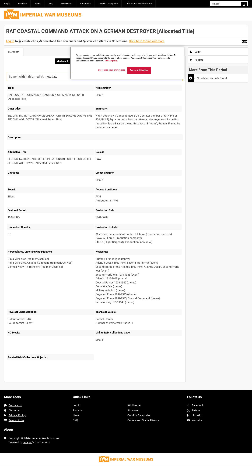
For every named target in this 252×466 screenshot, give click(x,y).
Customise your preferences (111, 70)
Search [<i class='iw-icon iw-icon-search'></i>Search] (246, 3)
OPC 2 (99, 340)
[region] (127, 63)
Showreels (85, 3)
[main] (126, 205)
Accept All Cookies (139, 70)
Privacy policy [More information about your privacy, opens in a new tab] (111, 61)
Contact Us (15, 405)
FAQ (51, 3)
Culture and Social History (139, 3)
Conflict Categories (108, 3)
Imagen (27, 442)
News (38, 3)
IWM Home (66, 3)
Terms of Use (16, 420)
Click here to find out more (146, 41)
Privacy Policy (17, 415)
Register (22, 3)
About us (14, 410)
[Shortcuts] (244, 41)
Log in (7, 3)
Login (195, 51)
